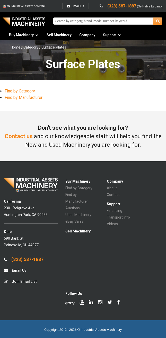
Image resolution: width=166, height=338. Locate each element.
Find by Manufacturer (23, 97)
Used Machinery (78, 215)
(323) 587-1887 (23, 259)
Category (30, 47)
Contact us (19, 136)
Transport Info (118, 217)
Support (109, 35)
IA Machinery (24, 23)
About (112, 188)
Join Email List (20, 281)
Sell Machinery (59, 35)
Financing (114, 211)
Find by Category (20, 91)
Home (15, 47)
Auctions (72, 208)
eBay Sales (74, 221)
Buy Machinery (21, 35)
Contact (113, 195)
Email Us (75, 6)
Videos (112, 224)
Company (87, 35)
